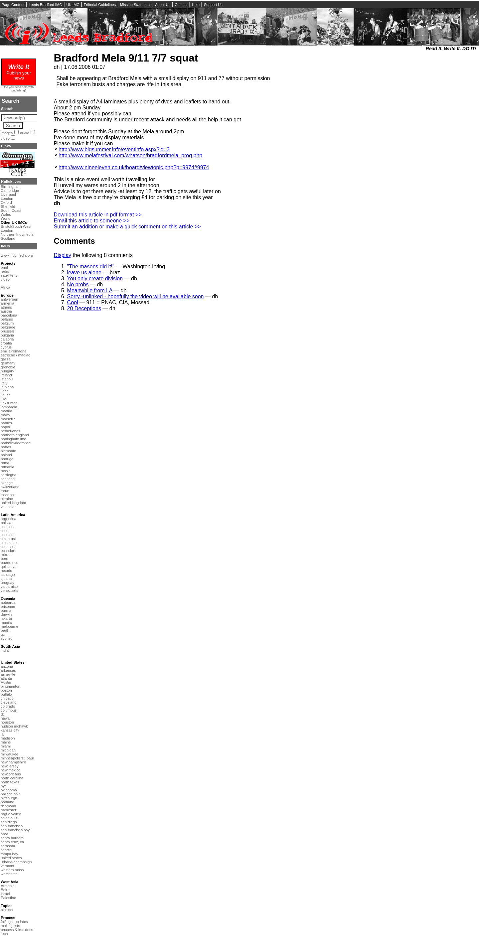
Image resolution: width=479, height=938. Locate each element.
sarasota (8, 846)
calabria (7, 339)
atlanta (6, 678)
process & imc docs (17, 930)
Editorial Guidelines (100, 5)
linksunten (9, 403)
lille (3, 399)
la (2, 734)
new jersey (9, 766)
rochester (8, 810)
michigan (8, 750)
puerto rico (9, 563)
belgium (7, 323)
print (4, 267)
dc (3, 714)
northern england (15, 435)
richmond (8, 806)
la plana (7, 387)
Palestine (8, 898)
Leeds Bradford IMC (45, 5)
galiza (5, 359)
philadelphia (11, 794)
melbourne (9, 626)
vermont (7, 866)
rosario (6, 571)
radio (5, 271)
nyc (3, 786)
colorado (8, 706)
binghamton (10, 686)
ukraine (7, 499)
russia (6, 471)
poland (6, 455)
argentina (8, 519)
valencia (7, 507)
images (7, 133)
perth (5, 630)
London (7, 199)
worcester (9, 874)
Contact (181, 5)
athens (6, 307)
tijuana (6, 579)
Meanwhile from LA (89, 290)
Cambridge (10, 191)
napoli (6, 427)
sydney (6, 638)
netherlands (10, 431)
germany (8, 363)
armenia (7, 303)
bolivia (6, 523)
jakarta (6, 618)
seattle (6, 850)
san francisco (12, 826)
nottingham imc (13, 439)
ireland (6, 375)
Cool (72, 302)
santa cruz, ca (12, 842)
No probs (78, 284)
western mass (12, 870)
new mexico (10, 770)
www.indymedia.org (17, 255)
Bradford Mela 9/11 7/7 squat (126, 58)
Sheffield (8, 206)
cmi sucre (9, 543)
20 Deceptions (84, 308)
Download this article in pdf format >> (98, 214)
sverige (7, 483)
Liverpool (8, 195)
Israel (5, 894)
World (5, 218)
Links (6, 146)
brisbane (8, 606)
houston (7, 722)
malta (5, 415)
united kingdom (13, 503)
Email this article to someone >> (92, 220)
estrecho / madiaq (15, 355)
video (5, 138)
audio (24, 133)
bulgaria (7, 335)
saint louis (9, 818)
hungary (7, 371)
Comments (74, 240)
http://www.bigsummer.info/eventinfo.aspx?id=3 (114, 149)
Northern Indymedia (17, 234)
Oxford (6, 202)
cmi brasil (8, 539)
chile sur (8, 535)
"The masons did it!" (90, 266)
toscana (7, 495)
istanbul (7, 379)
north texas (10, 782)
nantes (6, 423)
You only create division (95, 278)
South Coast (11, 210)
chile (4, 531)
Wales (6, 214)
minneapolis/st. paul (17, 758)
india (5, 650)
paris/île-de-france (16, 443)
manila (6, 622)
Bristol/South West (16, 226)
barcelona (9, 315)
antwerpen (9, 299)
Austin (6, 682)
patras (6, 447)
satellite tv (9, 275)
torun (5, 491)
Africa (5, 287)
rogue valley (11, 814)
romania (7, 467)
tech (4, 934)
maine (6, 742)
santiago (8, 575)
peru (4, 559)
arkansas (8, 670)
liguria (6, 395)
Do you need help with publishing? (19, 88)
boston (6, 690)
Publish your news (18, 72)
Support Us (213, 5)
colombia (8, 547)
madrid (6, 411)
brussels (8, 331)
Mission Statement (135, 5)
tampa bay (9, 854)
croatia (6, 343)
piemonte (8, 451)
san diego (9, 822)
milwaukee (9, 754)
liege (5, 391)
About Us (162, 5)
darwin (6, 614)
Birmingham (11, 187)
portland (7, 802)
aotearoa (8, 602)
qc (3, 634)
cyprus (6, 347)
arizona (7, 666)
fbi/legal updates (14, 922)
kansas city (10, 730)
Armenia (8, 886)
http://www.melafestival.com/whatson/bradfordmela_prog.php (130, 155)
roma (5, 463)
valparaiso (9, 587)
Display (62, 255)
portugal (7, 459)
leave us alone (84, 272)
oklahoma (9, 790)
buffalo (6, 694)
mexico (6, 555)
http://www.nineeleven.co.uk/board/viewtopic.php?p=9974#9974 (134, 167)
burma (6, 610)
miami (6, 746)
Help (196, 5)
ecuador (7, 551)
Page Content (13, 5)
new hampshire (13, 762)
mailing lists (10, 926)
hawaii (6, 718)
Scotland (8, 238)
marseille (8, 419)
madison (8, 738)
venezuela (9, 591)
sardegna (8, 475)
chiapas (7, 527)
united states (11, 858)
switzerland (10, 487)
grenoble (8, 367)
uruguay (7, 583)
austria (6, 311)
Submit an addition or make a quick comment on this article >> (127, 226)
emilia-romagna (13, 351)
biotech (7, 910)
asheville (8, 674)
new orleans (11, 774)
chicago (7, 698)
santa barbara (12, 838)
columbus (9, 710)
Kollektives (11, 182)
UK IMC (72, 5)
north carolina (12, 778)
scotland (8, 479)
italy (4, 383)
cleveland (8, 702)
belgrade (8, 327)
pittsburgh (9, 798)
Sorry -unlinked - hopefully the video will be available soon (135, 296)
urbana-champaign (16, 862)
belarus (7, 319)
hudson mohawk (14, 726)
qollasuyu (8, 567)
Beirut (5, 890)
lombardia (9, 407)
